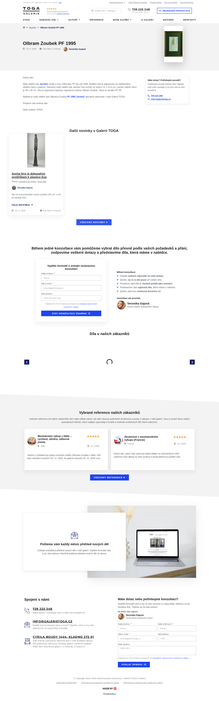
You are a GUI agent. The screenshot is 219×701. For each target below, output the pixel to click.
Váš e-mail (46, 283)
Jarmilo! (44, 84)
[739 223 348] (129, 9)
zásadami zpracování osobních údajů (170, 658)
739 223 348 (141, 9)
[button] (26, 362)
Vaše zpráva (123, 644)
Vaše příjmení (165, 624)
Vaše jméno (47, 273)
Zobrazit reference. (63, 14)
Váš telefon (46, 293)
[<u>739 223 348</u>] (27, 610)
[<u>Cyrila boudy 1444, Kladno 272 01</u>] (27, 641)
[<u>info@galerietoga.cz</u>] (27, 624)
